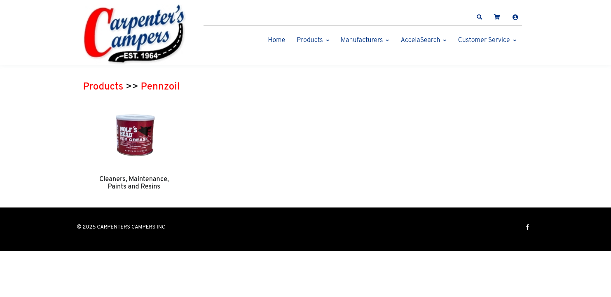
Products (310, 40)
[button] (479, 17)
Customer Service (484, 40)
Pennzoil (160, 87)
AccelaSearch (420, 40)
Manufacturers (362, 40)
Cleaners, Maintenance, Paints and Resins (134, 183)
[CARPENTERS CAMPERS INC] (134, 34)
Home (276, 40)
